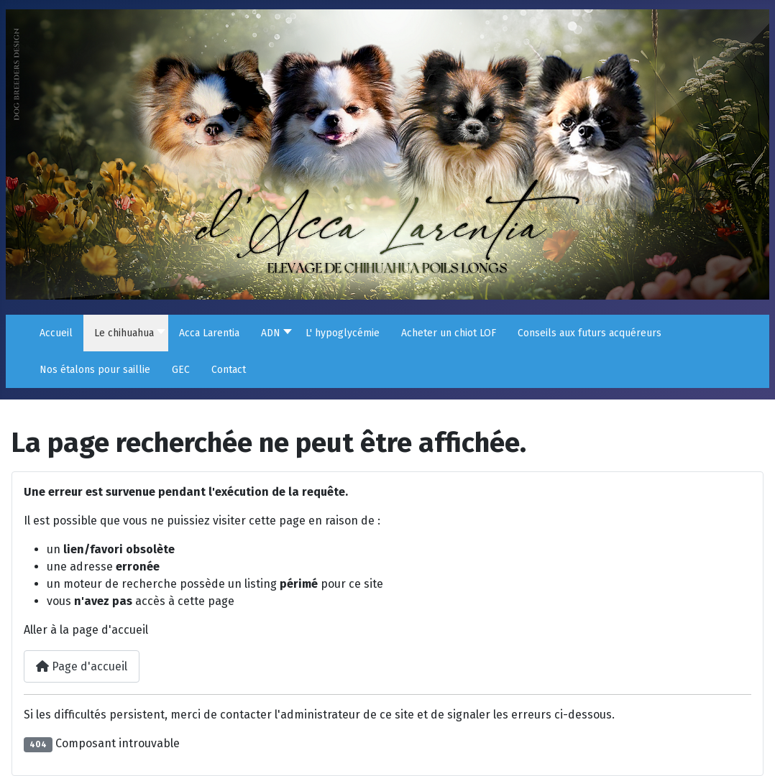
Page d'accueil (81, 666)
